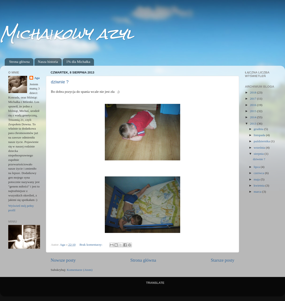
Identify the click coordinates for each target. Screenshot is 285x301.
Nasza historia (48, 62)
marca (258, 191)
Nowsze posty (63, 260)
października (262, 141)
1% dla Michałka (78, 62)
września (260, 147)
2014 (253, 117)
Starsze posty (222, 260)
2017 (253, 98)
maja (257, 179)
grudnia (259, 129)
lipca (257, 167)
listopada (260, 135)
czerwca (259, 173)
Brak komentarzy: (91, 244)
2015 (253, 111)
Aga (37, 78)
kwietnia (259, 185)
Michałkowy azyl (67, 33)
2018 (253, 92)
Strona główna (19, 62)
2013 (253, 123)
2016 (253, 105)
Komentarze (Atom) (80, 270)
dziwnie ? (60, 82)
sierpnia (259, 153)
